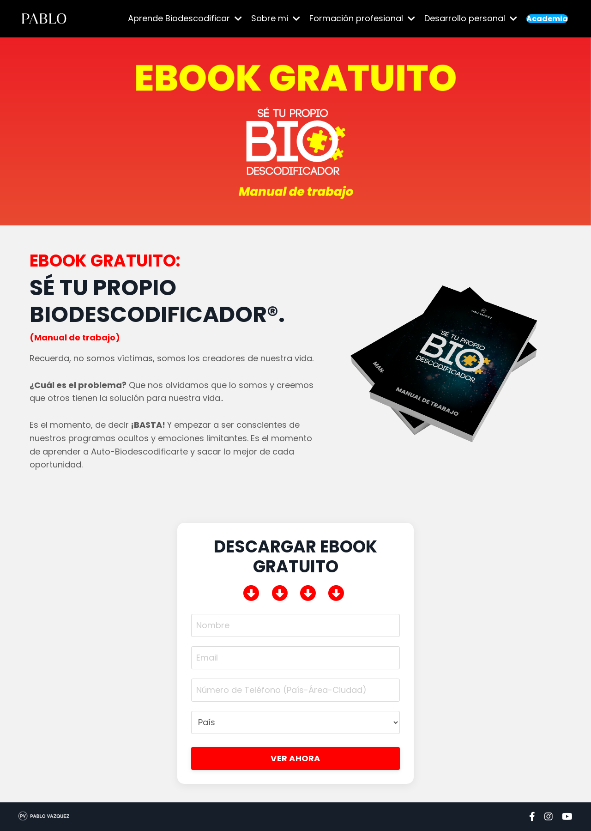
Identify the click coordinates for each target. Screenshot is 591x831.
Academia (547, 18)
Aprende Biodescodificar (185, 18)
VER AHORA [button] (295, 758)
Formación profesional (362, 18)
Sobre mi (275, 18)
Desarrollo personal (470, 18)
